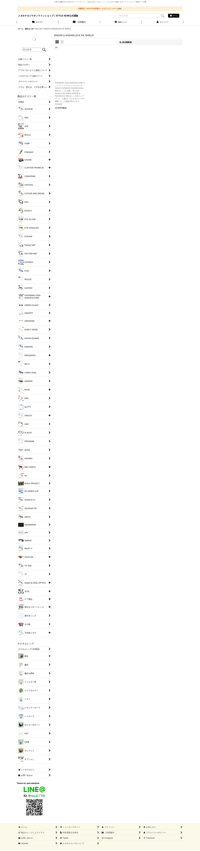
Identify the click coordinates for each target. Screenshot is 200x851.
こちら (119, 9)
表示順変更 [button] (126, 42)
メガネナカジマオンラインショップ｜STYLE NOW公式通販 (48, 15)
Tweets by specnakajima (28, 783)
